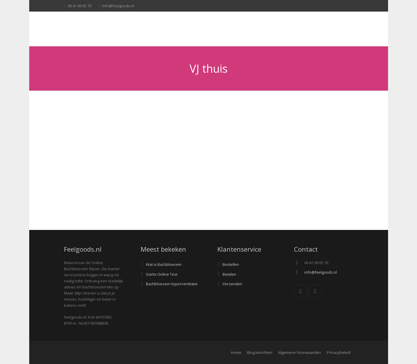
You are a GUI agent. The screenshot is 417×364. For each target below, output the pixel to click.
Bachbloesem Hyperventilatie (172, 283)
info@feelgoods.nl (118, 5)
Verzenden (232, 283)
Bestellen (231, 264)
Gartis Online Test (161, 274)
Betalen (229, 274)
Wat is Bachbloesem (163, 264)
